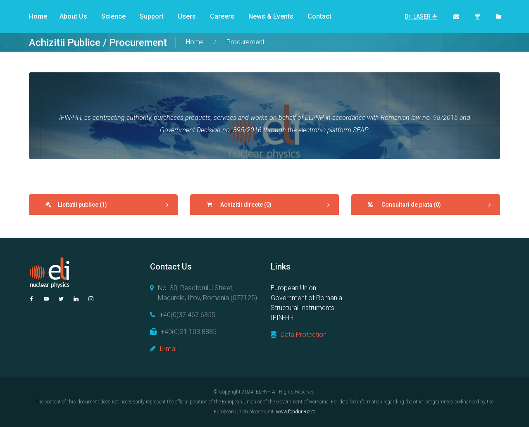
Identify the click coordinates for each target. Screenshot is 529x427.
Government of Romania (306, 298)
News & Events (270, 16)
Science (113, 16)
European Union (293, 288)
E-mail (169, 349)
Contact (319, 16)
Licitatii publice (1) (82, 204)
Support (152, 16)
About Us (73, 16)
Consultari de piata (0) (410, 204)
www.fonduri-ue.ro (295, 412)
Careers (222, 16)
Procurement (245, 42)
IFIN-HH (282, 318)
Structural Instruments (302, 308)
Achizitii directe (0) (245, 204)
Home (38, 16)
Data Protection (303, 335)
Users (187, 16)
